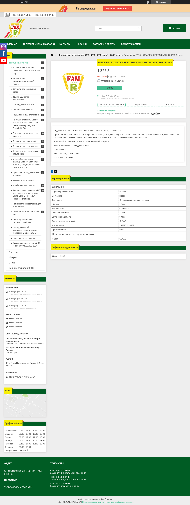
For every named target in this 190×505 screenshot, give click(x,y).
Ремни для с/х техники (23, 104)
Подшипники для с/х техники (26, 115)
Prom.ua (108, 499)
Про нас (13, 252)
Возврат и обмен (131, 44)
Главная (12, 44)
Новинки (82, 44)
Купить (109, 88)
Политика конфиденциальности (119, 502)
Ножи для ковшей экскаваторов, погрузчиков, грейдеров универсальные (25, 230)
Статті (12, 262)
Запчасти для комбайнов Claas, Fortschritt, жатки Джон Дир (26, 70)
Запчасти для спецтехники (25, 146)
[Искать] (139, 28)
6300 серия (116, 55)
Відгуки (13, 257)
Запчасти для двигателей (24, 141)
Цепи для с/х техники (22, 109)
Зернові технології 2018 (21, 268)
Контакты (64, 44)
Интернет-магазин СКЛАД (37, 44)
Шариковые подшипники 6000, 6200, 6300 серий (83, 55)
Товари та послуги (19, 62)
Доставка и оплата (104, 44)
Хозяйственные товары (23, 185)
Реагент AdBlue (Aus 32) (24, 180)
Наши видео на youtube (24, 238)
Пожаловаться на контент (93, 502)
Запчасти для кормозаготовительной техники (23, 81)
